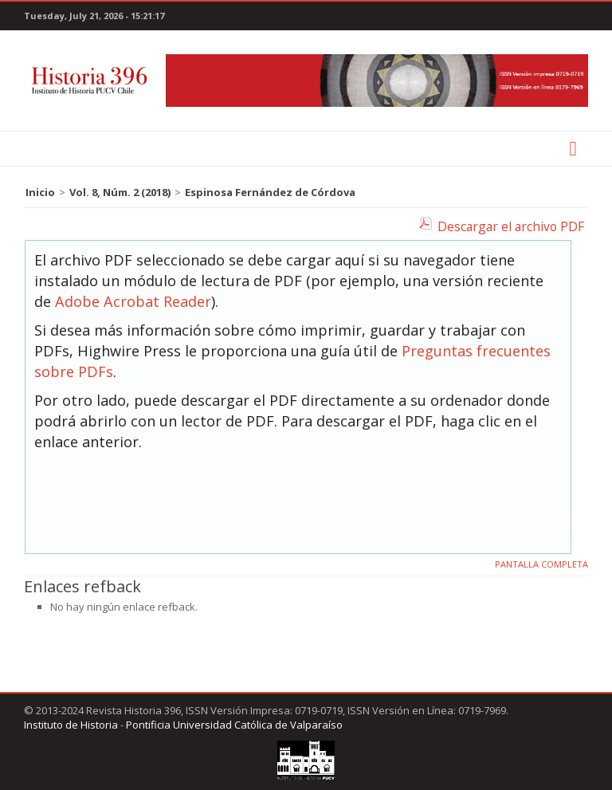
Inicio (40, 192)
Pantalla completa (541, 564)
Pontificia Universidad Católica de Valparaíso (234, 724)
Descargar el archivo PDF (510, 226)
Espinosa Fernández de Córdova (270, 192)
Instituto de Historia (71, 724)
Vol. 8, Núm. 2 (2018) (120, 192)
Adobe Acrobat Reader (133, 301)
